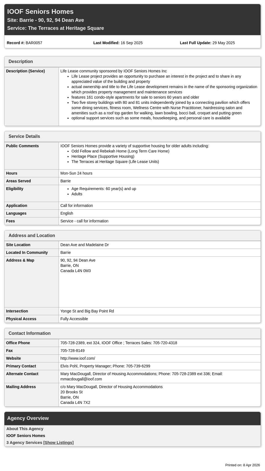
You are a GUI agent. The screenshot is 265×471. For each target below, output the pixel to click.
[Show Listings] (58, 442)
